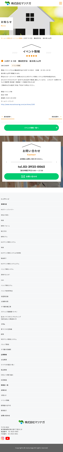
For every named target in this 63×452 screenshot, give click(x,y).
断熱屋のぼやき (6, 405)
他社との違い (5, 215)
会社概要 (4, 360)
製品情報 (4, 370)
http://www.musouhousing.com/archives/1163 (18, 104)
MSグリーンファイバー (7, 209)
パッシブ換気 (5, 344)
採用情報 (4, 380)
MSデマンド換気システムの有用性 (11, 253)
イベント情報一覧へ (31, 128)
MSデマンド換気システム (8, 242)
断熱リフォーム (5, 226)
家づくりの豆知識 (6, 329)
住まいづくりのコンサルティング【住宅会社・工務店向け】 (11, 318)
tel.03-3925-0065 (31, 167)
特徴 (2, 220)
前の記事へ (7, 117)
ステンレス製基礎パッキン (9, 312)
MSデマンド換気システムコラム (10, 264)
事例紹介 (4, 410)
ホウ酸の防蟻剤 (6, 349)
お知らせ (4, 390)
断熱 (2, 334)
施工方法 (3, 231)
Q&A (2, 280)
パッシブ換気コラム (6, 285)
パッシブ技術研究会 (7, 291)
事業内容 (4, 204)
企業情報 (4, 355)
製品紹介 (3, 258)
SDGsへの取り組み (7, 375)
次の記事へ (55, 117)
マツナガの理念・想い (7, 365)
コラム (3, 324)
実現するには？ (5, 275)
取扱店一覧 (4, 385)
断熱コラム (4, 237)
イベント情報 (5, 400)
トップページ (5, 199)
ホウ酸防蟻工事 (6, 307)
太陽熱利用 (4, 301)
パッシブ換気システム (7, 269)
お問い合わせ (5, 415)
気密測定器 (4, 296)
